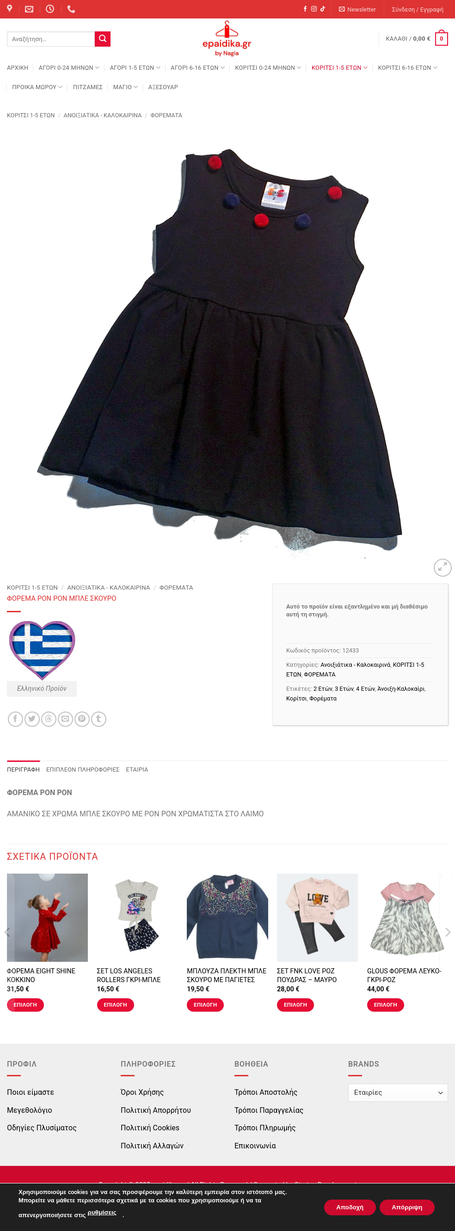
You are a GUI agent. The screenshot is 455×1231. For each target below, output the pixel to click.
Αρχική (17, 67)
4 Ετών (365, 688)
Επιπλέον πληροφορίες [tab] (83, 769)
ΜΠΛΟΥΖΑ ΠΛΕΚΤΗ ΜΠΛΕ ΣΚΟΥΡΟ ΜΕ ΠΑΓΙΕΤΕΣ (226, 975)
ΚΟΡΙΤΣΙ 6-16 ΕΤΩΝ (407, 67)
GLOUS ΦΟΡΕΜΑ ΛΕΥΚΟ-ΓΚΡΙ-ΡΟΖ (404, 975)
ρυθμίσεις (102, 1213)
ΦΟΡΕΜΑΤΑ (166, 115)
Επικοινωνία (255, 1145)
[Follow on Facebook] (305, 9)
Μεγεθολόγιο (29, 1110)
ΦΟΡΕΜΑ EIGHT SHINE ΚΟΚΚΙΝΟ (41, 975)
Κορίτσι (296, 698)
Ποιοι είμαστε (30, 1092)
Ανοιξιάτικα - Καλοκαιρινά (103, 115)
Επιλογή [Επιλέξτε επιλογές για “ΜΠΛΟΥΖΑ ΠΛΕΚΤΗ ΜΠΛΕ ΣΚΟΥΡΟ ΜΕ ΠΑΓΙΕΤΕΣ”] (205, 1005)
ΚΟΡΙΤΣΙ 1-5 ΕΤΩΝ (340, 67)
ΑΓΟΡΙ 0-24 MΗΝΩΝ (69, 67)
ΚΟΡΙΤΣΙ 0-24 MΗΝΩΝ (268, 67)
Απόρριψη (404, 1207)
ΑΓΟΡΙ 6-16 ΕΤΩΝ (198, 67)
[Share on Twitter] (32, 719)
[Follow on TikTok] (323, 9)
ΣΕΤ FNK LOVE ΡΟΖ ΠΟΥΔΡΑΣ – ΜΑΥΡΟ (307, 975)
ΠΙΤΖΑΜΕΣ (88, 87)
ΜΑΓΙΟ (125, 87)
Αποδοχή (342, 1207)
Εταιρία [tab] (137, 769)
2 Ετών (323, 688)
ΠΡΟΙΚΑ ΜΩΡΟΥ (37, 87)
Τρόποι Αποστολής (265, 1092)
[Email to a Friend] (65, 719)
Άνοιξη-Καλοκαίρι (400, 688)
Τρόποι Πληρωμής (265, 1127)
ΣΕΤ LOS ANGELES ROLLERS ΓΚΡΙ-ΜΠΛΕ (129, 975)
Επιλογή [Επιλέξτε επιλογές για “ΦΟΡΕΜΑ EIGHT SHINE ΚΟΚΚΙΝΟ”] (25, 1005)
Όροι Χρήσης (142, 1092)
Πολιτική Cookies (150, 1127)
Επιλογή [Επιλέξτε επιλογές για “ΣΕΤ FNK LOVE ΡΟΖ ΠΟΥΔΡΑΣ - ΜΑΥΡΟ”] (295, 1005)
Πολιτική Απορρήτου (156, 1110)
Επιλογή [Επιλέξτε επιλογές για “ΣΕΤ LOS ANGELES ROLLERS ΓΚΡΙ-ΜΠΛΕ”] (115, 1005)
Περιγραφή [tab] (23, 769)
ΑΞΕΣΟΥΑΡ (163, 87)
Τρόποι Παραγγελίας (268, 1110)
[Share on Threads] (48, 719)
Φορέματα (323, 698)
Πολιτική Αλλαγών (152, 1145)
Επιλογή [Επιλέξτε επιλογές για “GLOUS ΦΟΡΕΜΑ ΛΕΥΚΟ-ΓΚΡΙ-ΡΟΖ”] (385, 1005)
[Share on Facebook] (15, 719)
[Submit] (103, 39)
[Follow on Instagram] (314, 9)
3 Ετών (344, 688)
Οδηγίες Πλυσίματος (42, 1127)
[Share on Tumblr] (98, 719)
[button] (358, 9)
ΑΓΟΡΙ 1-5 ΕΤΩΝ (135, 67)
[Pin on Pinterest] (82, 719)
